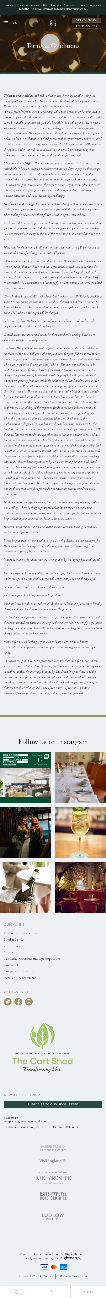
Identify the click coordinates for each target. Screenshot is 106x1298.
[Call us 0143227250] (17, 1292)
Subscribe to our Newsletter (53, 1104)
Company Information (19, 971)
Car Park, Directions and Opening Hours (32, 959)
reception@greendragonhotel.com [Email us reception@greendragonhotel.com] (25, 1121)
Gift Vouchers (86, 20)
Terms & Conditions (73, 1276)
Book (88, 1292)
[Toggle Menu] (11, 22)
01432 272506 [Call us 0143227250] (11, 1117)
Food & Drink (13, 939)
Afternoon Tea (86, 26)
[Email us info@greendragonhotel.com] (53, 1292)
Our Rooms (12, 946)
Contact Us (11, 965)
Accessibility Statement (20, 978)
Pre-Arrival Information (20, 933)
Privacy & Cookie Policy (35, 1276)
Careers (9, 952)
